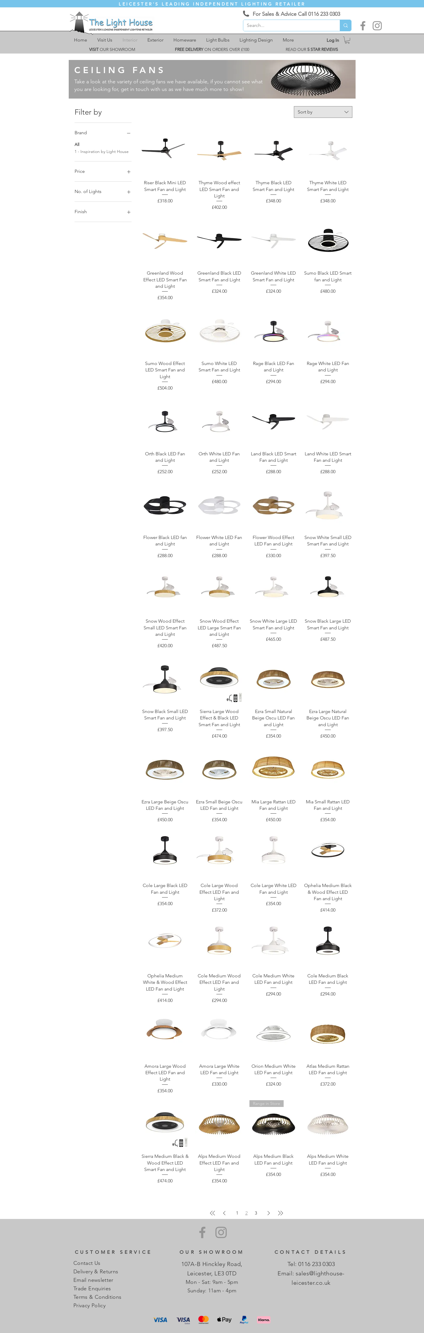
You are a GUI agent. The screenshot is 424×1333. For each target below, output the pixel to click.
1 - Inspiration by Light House (102, 151)
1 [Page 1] (237, 1213)
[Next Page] (268, 1213)
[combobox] (323, 112)
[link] (347, 40)
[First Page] (212, 1213)
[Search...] (287, 25)
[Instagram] (377, 26)
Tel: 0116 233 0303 (311, 1263)
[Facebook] (363, 26)
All (77, 144)
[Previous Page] (224, 1213)
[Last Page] (280, 1213)
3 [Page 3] (256, 1213)
